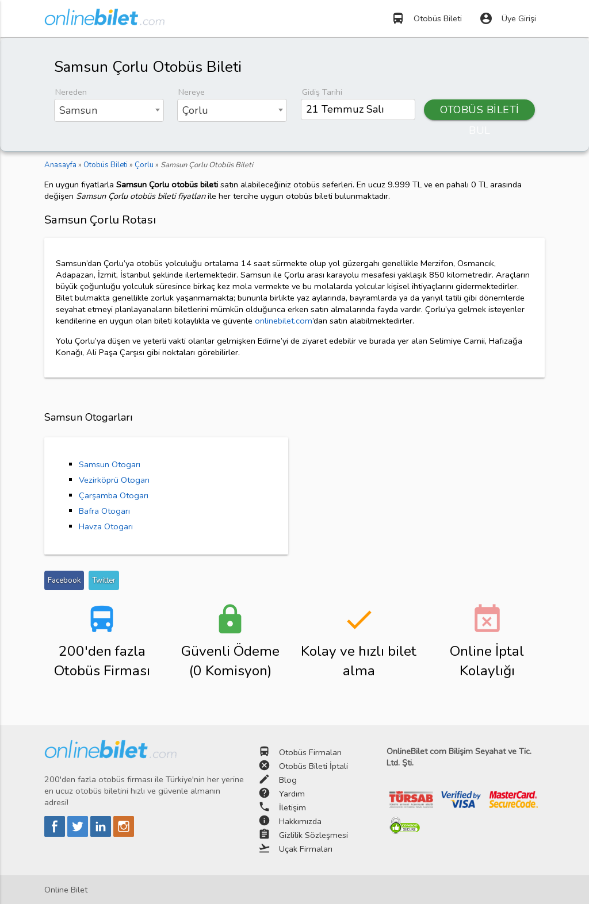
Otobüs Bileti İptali (313, 766)
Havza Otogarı (106, 526)
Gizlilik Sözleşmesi (313, 835)
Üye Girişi (507, 18)
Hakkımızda (300, 821)
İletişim (292, 807)
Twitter (104, 580)
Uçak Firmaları (305, 849)
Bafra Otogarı (104, 511)
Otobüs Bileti (426, 18)
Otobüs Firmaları (310, 752)
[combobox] (109, 110)
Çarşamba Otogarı (113, 495)
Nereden (71, 92)
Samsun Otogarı (109, 464)
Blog (288, 780)
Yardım (292, 793)
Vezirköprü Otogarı (114, 480)
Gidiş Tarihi (322, 92)
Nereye (191, 92)
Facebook (64, 580)
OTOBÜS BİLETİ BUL (479, 111)
